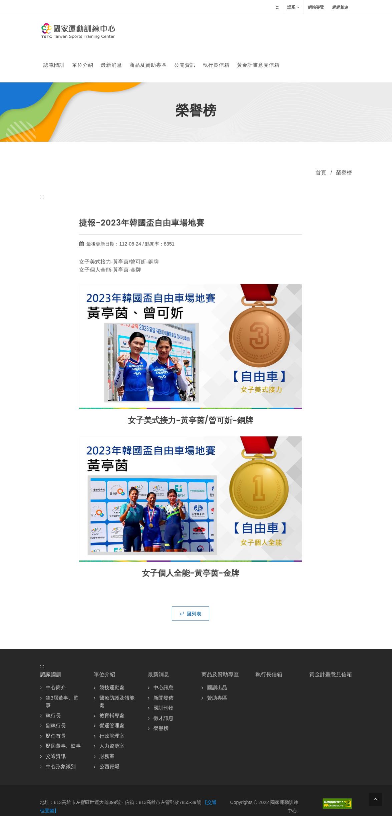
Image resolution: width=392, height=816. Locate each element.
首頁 (321, 139)
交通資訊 (56, 723)
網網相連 (340, 7)
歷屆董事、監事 (63, 712)
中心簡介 (56, 654)
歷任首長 (56, 702)
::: (278, 7)
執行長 (53, 682)
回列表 (190, 580)
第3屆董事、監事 (62, 668)
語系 (293, 7)
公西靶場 (109, 733)
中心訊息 (163, 654)
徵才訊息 (163, 685)
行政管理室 (111, 702)
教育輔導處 (111, 682)
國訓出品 (217, 654)
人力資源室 (111, 712)
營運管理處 (111, 692)
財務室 (106, 723)
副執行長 (56, 692)
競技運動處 (111, 654)
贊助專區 (217, 664)
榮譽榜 (160, 695)
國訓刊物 (163, 674)
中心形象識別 (61, 733)
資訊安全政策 (284, 787)
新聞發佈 (163, 664)
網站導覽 (316, 7)
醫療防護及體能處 (116, 668)
